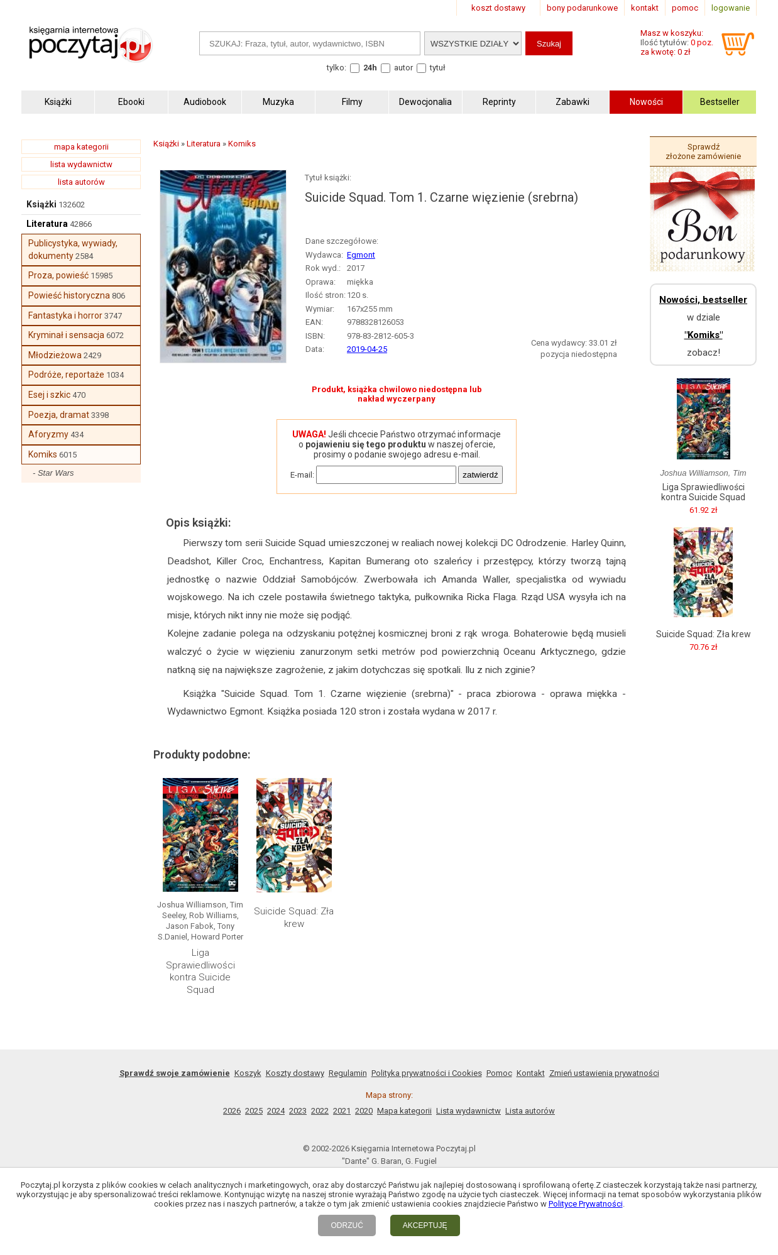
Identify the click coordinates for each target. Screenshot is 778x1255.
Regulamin (348, 1073)
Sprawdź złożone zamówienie (703, 151)
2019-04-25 (367, 349)
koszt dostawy (498, 8)
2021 (342, 1110)
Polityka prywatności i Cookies (426, 1073)
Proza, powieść (58, 275)
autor (403, 67)
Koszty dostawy (295, 1073)
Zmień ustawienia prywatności (604, 1073)
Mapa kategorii (404, 1110)
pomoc (685, 8)
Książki (41, 204)
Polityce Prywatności (586, 1203)
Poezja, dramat (58, 415)
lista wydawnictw (81, 164)
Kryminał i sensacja (66, 335)
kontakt (645, 8)
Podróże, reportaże (66, 375)
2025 (254, 1110)
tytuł (438, 67)
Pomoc (499, 1073)
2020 (364, 1110)
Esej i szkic (49, 395)
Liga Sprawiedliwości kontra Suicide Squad (200, 971)
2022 (320, 1110)
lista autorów (81, 182)
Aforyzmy (48, 434)
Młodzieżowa (55, 355)
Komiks (42, 454)
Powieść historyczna (69, 295)
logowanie (730, 8)
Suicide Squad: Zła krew (294, 917)
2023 (298, 1110)
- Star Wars (53, 473)
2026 (232, 1110)
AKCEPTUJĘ (425, 1225)
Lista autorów (530, 1110)
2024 (276, 1110)
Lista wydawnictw (468, 1110)
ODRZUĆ (347, 1225)
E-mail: (302, 475)
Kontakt (531, 1073)
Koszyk (247, 1073)
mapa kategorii (81, 146)
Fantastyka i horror (65, 315)
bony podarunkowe (582, 8)
